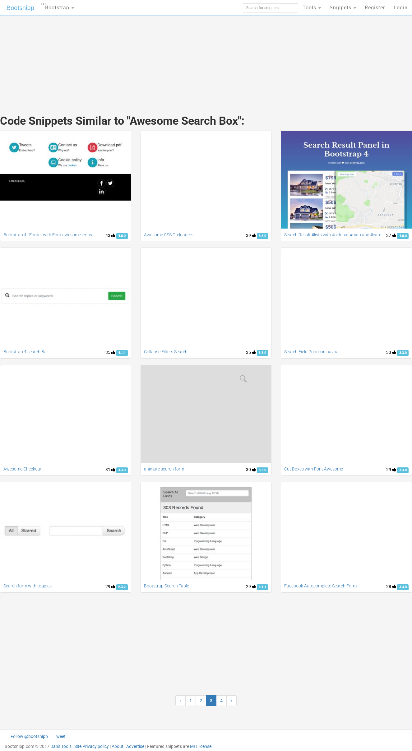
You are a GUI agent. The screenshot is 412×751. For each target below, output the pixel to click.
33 (391, 352)
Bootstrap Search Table (166, 585)
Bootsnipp (20, 7)
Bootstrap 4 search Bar (25, 351)
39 (251, 235)
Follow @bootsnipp (29, 736)
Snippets (343, 8)
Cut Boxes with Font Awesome (313, 468)
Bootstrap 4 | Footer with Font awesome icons (47, 234)
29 (391, 469)
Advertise (135, 746)
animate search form (164, 468)
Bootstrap (57, 6)
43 (110, 235)
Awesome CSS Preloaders (168, 234)
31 (110, 469)
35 (110, 352)
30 (251, 469)
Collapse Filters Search (165, 351)
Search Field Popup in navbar (312, 351)
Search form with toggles (27, 585)
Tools (312, 8)
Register (375, 8)
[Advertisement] (159, 59)
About (117, 746)
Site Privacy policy (91, 746)
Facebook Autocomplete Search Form (320, 585)
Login (401, 8)
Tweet (60, 736)
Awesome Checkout (22, 468)
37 (391, 235)
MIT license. (201, 746)
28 (391, 586)
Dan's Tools (61, 746)
